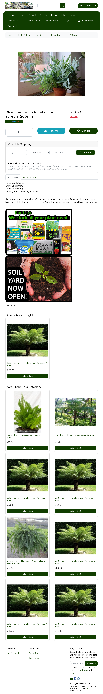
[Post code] (63, 152)
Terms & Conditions (79, 670)
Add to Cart (27, 376)
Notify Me (51, 130)
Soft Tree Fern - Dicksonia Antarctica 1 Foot (27, 499)
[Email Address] (77, 663)
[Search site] (62, 5)
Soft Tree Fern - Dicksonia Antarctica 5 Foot (75, 625)
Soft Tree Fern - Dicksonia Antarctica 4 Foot (27, 364)
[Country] (40, 152)
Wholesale (52, 20)
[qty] (17, 152)
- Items (85, 5)
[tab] (13, 177)
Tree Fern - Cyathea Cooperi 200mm (74, 435)
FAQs (66, 20)
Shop (11, 15)
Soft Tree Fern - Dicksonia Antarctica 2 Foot (75, 562)
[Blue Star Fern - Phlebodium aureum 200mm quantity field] (19, 132)
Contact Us (14, 26)
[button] (87, 21)
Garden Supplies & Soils (33, 15)
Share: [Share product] (13, 121)
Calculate (85, 152)
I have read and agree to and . (82, 670)
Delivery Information (63, 15)
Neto (88, 688)
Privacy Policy (76, 673)
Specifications (29, 177)
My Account (13, 653)
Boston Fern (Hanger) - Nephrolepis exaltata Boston (26, 562)
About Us (13, 20)
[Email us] (71, 678)
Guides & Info (32, 20)
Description (13, 177)
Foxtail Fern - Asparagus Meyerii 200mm (23, 436)
